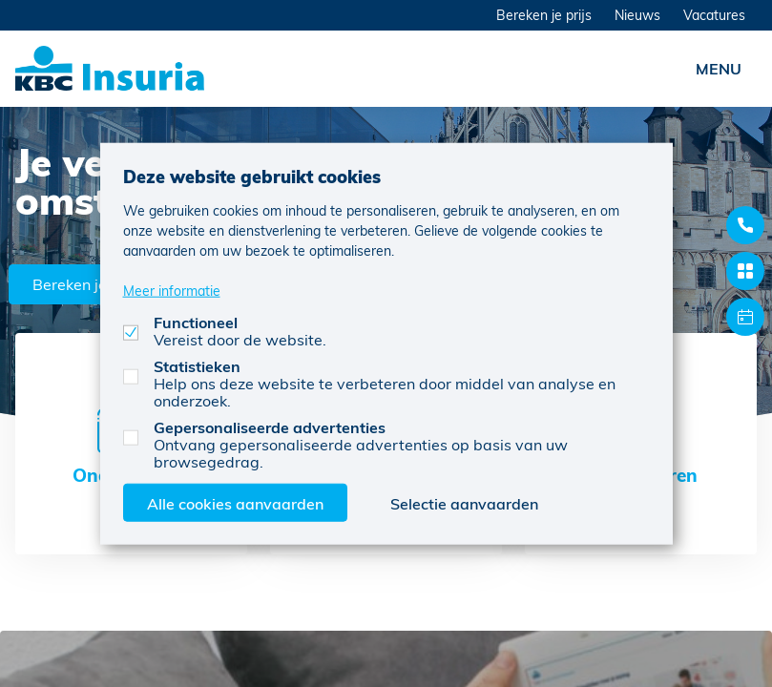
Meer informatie (171, 290)
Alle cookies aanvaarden (235, 502)
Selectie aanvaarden (464, 502)
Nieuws (637, 15)
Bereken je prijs (544, 15)
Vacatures (714, 15)
